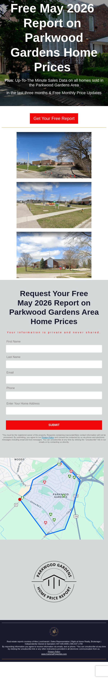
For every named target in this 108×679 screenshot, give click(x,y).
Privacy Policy (48, 437)
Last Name (13, 357)
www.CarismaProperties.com (54, 654)
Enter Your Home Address (23, 403)
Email (10, 372)
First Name (13, 341)
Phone (10, 388)
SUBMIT (53, 425)
